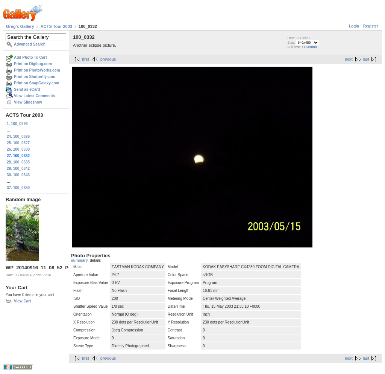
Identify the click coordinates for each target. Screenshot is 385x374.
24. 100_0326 (18, 136)
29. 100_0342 (18, 168)
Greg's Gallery (20, 26)
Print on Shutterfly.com (34, 77)
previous (108, 59)
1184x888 (309, 47)
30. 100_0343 (18, 175)
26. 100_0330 (18, 149)
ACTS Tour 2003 (56, 26)
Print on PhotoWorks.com (37, 70)
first (85, 59)
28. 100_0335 (18, 162)
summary (79, 260)
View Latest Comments (34, 96)
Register (370, 26)
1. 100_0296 (17, 124)
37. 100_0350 (18, 188)
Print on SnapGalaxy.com (36, 83)
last (366, 59)
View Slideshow (28, 102)
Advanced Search (29, 44)
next (349, 59)
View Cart (22, 301)
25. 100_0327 (18, 143)
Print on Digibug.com (33, 64)
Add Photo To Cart (30, 57)
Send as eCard (27, 89)
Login (354, 26)
